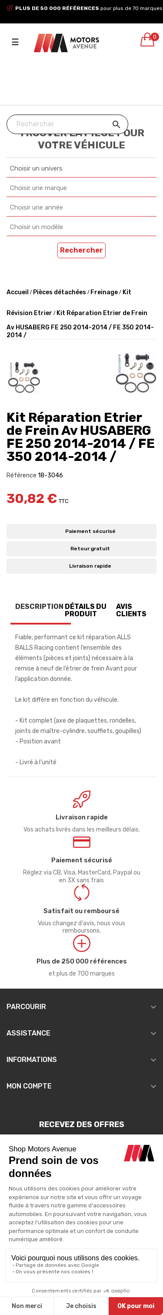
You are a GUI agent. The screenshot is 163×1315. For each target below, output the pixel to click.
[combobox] (81, 169)
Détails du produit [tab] (85, 610)
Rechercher (81, 250)
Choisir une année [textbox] (36, 207)
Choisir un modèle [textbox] (36, 227)
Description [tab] (39, 606)
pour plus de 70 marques (89, 8)
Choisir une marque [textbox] (38, 188)
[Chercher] (67, 124)
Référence (22, 475)
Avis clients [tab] (131, 610)
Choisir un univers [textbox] (36, 168)
